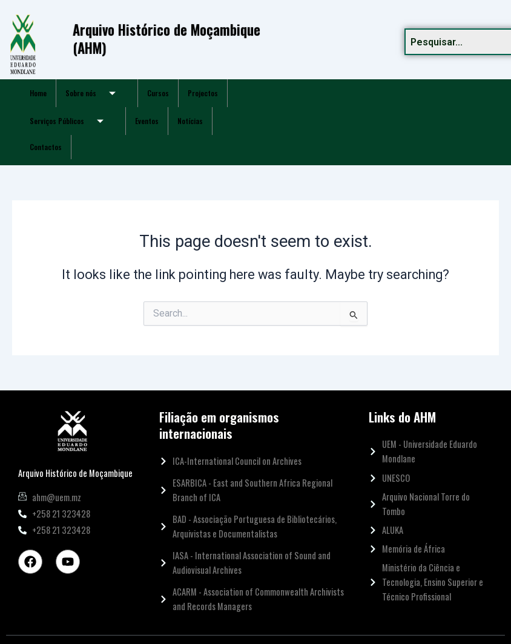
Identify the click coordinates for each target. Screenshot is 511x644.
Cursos (158, 93)
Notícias (190, 121)
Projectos (203, 93)
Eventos (147, 121)
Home (38, 93)
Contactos (46, 147)
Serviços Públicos (71, 121)
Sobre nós (95, 93)
